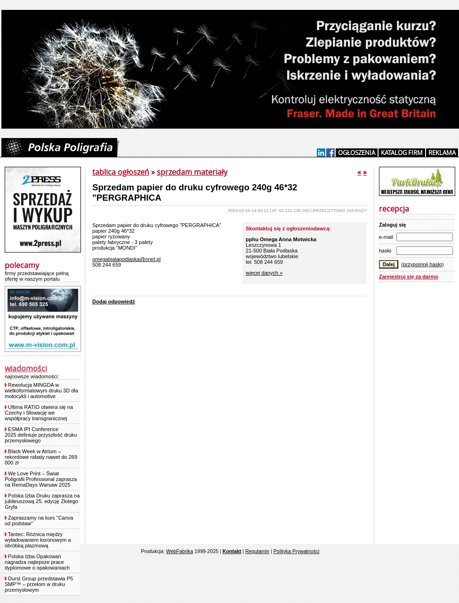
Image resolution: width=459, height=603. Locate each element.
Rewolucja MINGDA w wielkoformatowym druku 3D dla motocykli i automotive (41, 390)
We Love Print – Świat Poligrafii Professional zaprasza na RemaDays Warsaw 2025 (41, 479)
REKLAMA (442, 152)
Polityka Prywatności (297, 551)
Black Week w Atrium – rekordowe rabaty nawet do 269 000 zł (41, 456)
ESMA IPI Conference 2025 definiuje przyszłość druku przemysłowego (41, 434)
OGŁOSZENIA (356, 152)
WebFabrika (179, 551)
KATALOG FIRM (402, 152)
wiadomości (26, 368)
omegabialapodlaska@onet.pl (126, 259)
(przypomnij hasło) (423, 264)
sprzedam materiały (192, 172)
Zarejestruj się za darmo (408, 276)
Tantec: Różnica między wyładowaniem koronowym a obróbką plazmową (38, 539)
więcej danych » (264, 273)
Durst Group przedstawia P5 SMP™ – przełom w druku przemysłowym (39, 584)
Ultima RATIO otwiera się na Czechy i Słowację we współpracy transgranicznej (39, 412)
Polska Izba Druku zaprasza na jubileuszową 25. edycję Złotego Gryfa (42, 501)
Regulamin (257, 551)
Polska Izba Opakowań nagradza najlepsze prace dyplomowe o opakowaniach (37, 562)
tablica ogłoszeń (120, 172)
